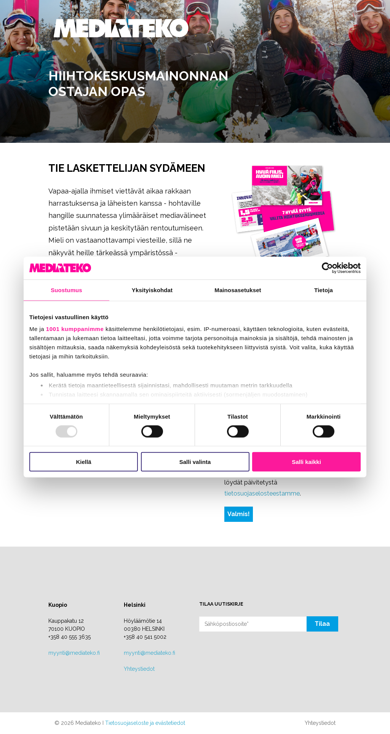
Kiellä (83, 462)
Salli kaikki (306, 462)
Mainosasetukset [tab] (237, 289)
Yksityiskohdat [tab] (152, 289)
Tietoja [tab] (323, 289)
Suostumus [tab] (66, 289)
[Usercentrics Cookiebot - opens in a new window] (327, 267)
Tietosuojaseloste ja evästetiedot (145, 723)
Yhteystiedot (139, 669)
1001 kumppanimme (75, 329)
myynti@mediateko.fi (74, 653)
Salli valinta (195, 462)
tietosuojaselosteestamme (262, 493)
